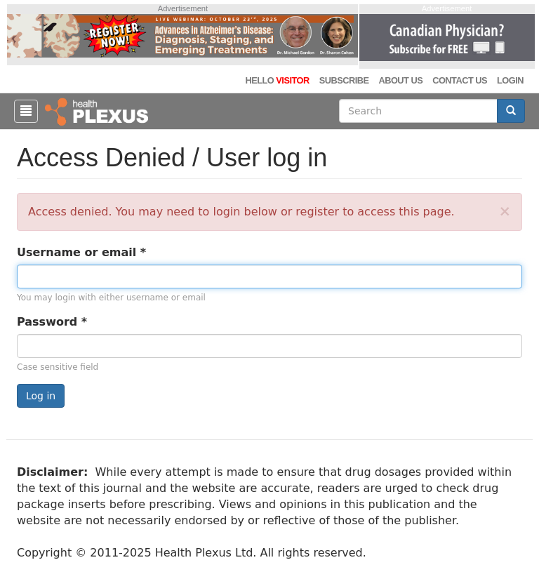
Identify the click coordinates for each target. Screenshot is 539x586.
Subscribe (344, 80)
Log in (40, 395)
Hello (277, 80)
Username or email (81, 252)
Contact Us (459, 80)
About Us (400, 80)
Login (510, 80)
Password (52, 321)
